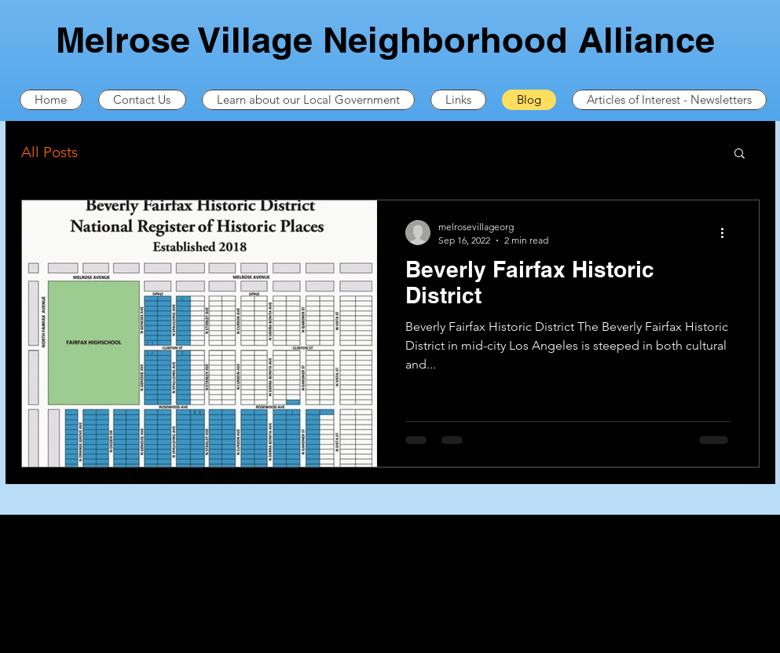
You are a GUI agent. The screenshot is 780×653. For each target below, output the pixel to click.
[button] (739, 154)
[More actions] (728, 232)
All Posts (49, 152)
